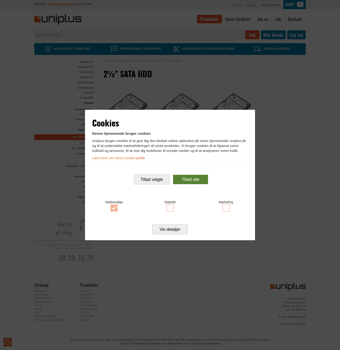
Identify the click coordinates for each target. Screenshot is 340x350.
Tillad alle (190, 179)
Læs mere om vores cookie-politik (118, 158)
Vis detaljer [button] (170, 229)
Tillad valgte (151, 179)
